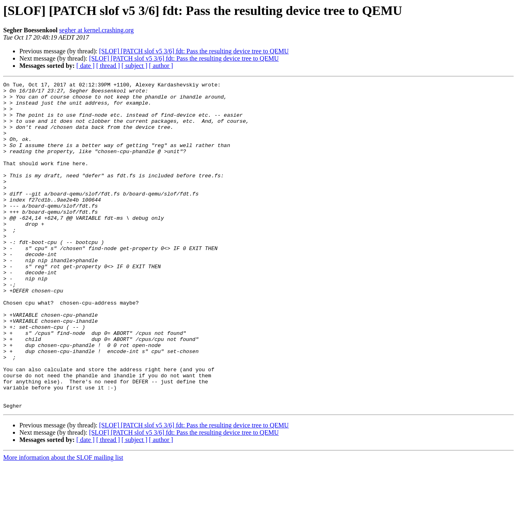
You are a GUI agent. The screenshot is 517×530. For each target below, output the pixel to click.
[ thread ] (108, 65)
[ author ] (161, 65)
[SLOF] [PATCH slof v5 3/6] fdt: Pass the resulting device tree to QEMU (194, 51)
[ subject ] (134, 65)
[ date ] (85, 65)
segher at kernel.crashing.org (96, 30)
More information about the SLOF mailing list (63, 522)
